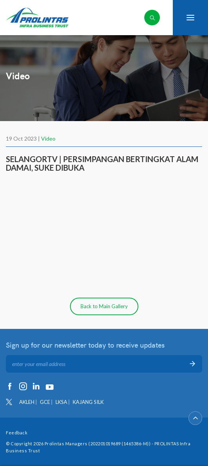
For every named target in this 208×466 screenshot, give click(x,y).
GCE (45, 402)
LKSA (61, 402)
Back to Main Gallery (104, 306)
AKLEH (26, 402)
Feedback (16, 432)
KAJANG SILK (88, 402)
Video (48, 138)
